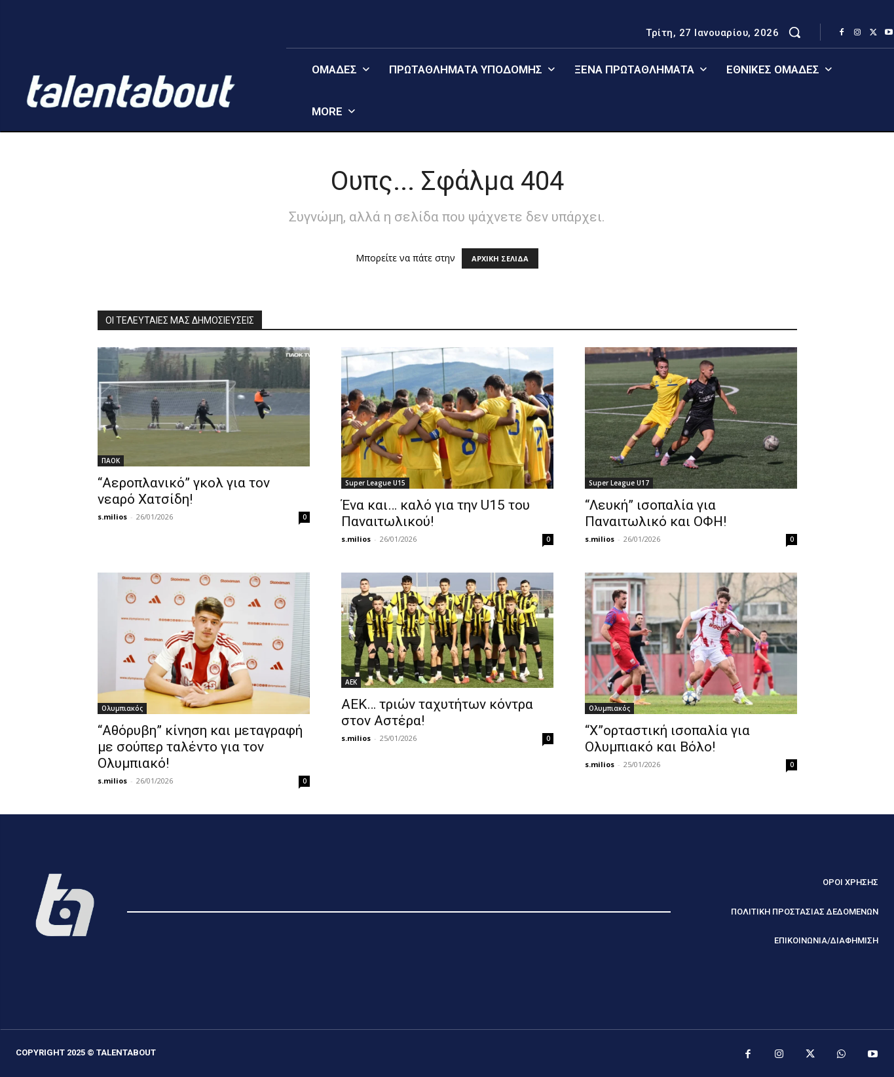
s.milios (112, 516)
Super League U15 (375, 482)
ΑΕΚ (351, 682)
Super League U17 (619, 482)
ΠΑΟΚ (111, 460)
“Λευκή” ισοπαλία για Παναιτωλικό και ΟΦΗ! (655, 513)
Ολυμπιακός (122, 708)
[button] (794, 32)
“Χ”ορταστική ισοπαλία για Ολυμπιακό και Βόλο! (667, 739)
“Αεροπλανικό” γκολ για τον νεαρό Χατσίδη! (184, 491)
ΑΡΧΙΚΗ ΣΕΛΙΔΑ (500, 258)
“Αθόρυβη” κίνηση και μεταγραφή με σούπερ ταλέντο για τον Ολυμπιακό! (200, 747)
